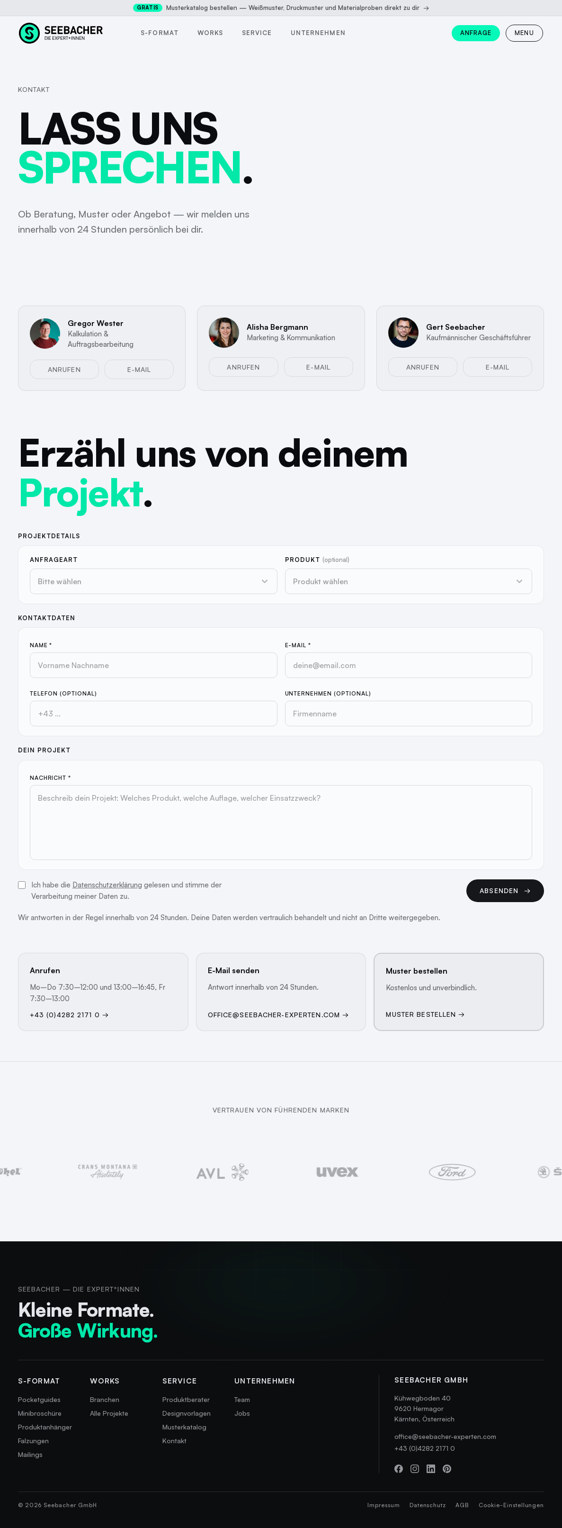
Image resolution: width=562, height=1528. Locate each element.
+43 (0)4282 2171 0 (424, 1448)
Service (257, 32)
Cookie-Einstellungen (511, 1505)
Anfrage (475, 32)
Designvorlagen (186, 1413)
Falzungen (33, 1441)
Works (210, 32)
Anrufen (64, 369)
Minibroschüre (40, 1413)
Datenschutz (428, 1505)
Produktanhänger (45, 1427)
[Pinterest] (447, 1469)
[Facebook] (398, 1469)
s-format (159, 32)
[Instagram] (414, 1469)
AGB (462, 1505)
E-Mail (139, 369)
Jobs (242, 1413)
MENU (524, 32)
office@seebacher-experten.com (445, 1436)
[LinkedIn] (431, 1469)
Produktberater (186, 1399)
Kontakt (174, 1441)
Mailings (30, 1454)
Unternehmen (318, 32)
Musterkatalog (184, 1427)
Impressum (383, 1505)
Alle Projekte (109, 1413)
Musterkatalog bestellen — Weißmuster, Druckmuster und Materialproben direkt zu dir (281, 8)
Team (242, 1399)
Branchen (104, 1399)
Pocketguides (39, 1399)
